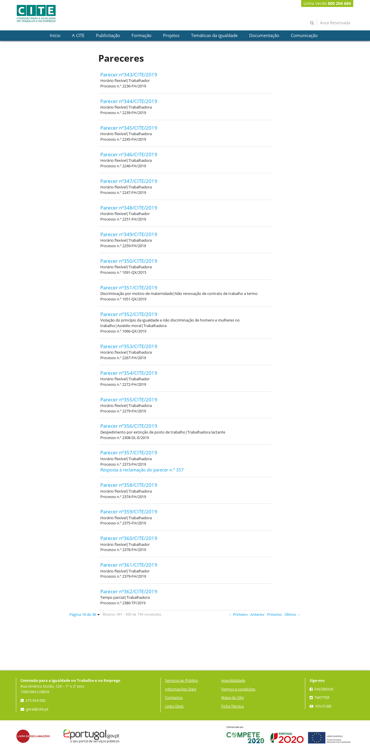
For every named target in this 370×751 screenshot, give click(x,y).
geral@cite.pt (35, 709)
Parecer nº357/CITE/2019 (128, 452)
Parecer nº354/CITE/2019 (128, 373)
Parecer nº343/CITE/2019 (128, 74)
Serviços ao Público (181, 680)
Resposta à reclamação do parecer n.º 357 (142, 470)
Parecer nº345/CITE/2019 (128, 127)
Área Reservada (335, 22)
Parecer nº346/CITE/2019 (128, 154)
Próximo (274, 614)
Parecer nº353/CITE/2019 (128, 346)
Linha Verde (327, 3)
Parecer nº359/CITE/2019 (128, 511)
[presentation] (55, 35)
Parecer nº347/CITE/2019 (128, 181)
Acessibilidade (233, 680)
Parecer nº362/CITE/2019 (128, 591)
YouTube (321, 706)
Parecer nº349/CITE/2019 (128, 234)
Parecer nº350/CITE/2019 (128, 261)
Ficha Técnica (232, 706)
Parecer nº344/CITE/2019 (128, 101)
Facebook (322, 689)
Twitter (320, 697)
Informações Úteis (180, 689)
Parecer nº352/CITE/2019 (128, 314)
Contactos (174, 697)
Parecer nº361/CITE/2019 (128, 564)
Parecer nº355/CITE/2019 (128, 399)
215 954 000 (33, 700)
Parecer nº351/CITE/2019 (128, 287)
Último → (292, 614)
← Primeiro (238, 614)
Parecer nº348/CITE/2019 (128, 207)
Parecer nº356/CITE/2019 (128, 426)
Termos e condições (238, 689)
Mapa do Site (232, 697)
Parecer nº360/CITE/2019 (128, 538)
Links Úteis (174, 706)
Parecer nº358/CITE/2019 (128, 485)
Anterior (257, 614)
